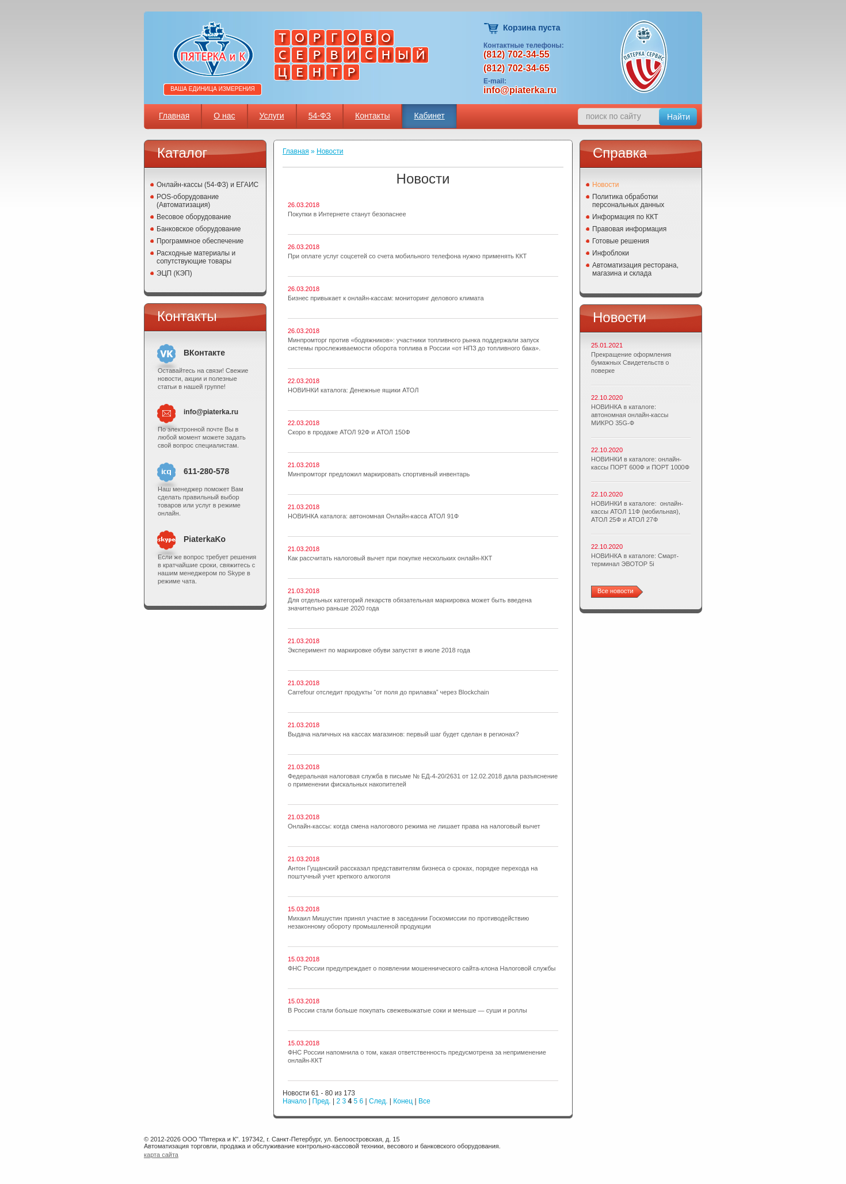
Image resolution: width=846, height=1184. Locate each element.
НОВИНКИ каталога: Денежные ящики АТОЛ (353, 390)
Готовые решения (620, 241)
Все (424, 1101)
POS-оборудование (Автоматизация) (188, 201)
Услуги (272, 115)
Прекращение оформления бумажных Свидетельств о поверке (631, 362)
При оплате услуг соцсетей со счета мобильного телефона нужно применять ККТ (407, 256)
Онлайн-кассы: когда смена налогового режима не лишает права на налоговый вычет (414, 826)
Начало (295, 1101)
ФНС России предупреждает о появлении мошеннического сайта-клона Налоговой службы (422, 968)
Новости (330, 151)
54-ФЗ (319, 115)
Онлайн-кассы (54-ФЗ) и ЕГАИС (207, 185)
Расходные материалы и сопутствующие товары (196, 257)
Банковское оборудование (199, 229)
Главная (174, 115)
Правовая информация (629, 229)
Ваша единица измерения (212, 89)
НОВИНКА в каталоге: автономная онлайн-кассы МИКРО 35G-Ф (629, 414)
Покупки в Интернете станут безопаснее (347, 214)
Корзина (491, 28)
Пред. (322, 1101)
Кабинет (429, 115)
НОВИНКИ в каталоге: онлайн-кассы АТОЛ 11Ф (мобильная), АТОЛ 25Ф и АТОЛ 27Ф (637, 511)
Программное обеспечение (200, 241)
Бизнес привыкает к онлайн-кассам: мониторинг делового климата (386, 298)
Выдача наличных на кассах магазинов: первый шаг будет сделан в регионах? (403, 734)
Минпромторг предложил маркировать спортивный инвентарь (379, 474)
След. (378, 1101)
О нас (224, 115)
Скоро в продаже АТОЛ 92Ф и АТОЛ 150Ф (349, 432)
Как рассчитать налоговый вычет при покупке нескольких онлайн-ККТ (390, 558)
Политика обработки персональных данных (628, 201)
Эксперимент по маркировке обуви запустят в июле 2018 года (379, 650)
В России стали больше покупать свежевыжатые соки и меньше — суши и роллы (407, 1010)
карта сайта (161, 1154)
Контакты (372, 115)
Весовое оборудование (194, 217)
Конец (403, 1101)
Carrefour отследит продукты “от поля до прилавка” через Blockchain (388, 692)
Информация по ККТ (625, 217)
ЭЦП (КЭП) (174, 273)
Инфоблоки (610, 253)
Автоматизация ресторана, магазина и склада (635, 269)
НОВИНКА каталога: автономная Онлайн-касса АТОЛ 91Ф (373, 516)
